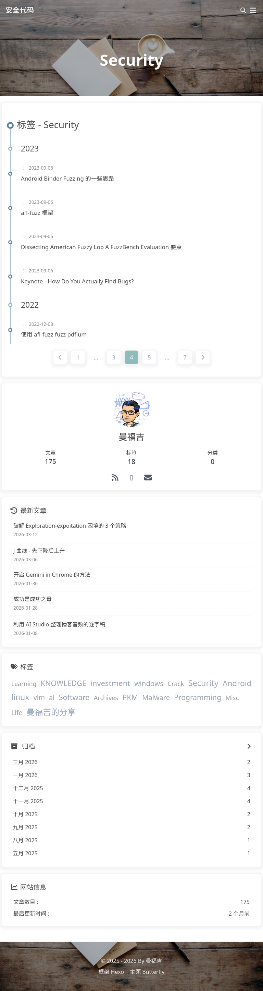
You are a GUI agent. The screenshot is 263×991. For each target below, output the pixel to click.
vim (39, 697)
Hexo (117, 972)
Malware (156, 697)
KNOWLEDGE (63, 683)
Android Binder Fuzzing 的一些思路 (67, 178)
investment (110, 683)
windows (149, 683)
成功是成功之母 (32, 599)
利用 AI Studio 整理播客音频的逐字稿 (59, 624)
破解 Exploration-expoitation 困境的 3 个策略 (69, 525)
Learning (23, 684)
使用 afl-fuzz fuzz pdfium (54, 335)
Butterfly (153, 972)
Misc (232, 698)
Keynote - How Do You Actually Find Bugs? (77, 281)
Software (74, 697)
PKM (130, 697)
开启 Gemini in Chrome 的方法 (51, 575)
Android (237, 683)
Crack (175, 683)
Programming (197, 697)
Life (16, 712)
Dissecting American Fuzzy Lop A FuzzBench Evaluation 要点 (101, 247)
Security (203, 682)
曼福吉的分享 (51, 712)
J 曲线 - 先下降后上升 (39, 550)
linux (20, 697)
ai (51, 697)
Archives (106, 698)
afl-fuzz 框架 (37, 213)
